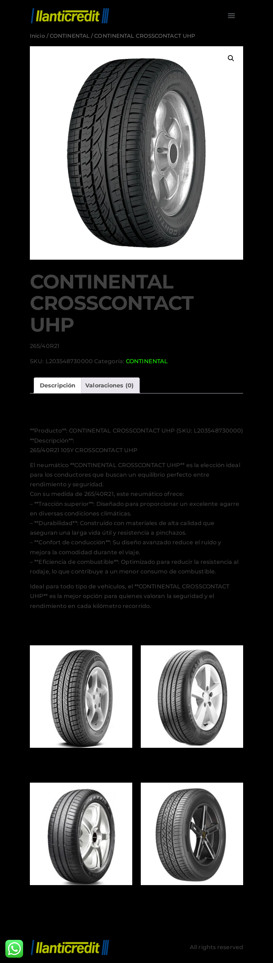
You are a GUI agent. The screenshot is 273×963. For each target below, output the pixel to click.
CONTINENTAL (70, 36)
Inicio (37, 36)
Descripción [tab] (57, 385)
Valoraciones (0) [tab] (109, 385)
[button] (231, 58)
